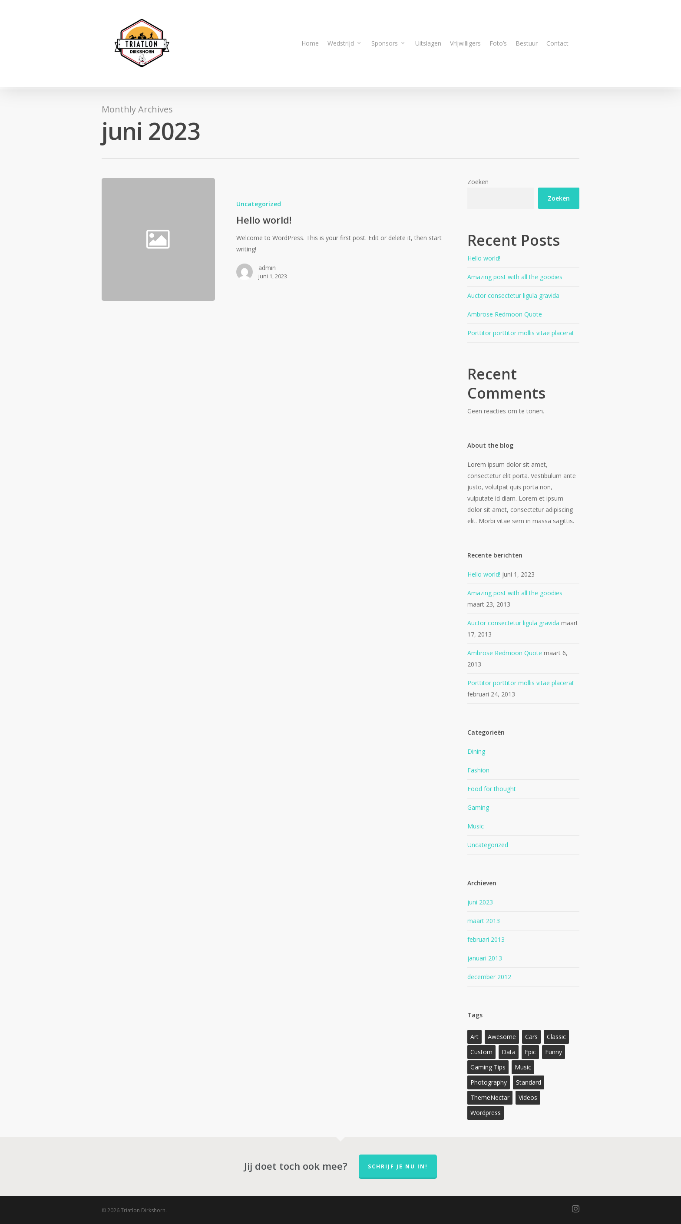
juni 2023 (480, 902)
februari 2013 (486, 939)
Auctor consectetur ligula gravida (513, 295)
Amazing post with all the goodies (514, 277)
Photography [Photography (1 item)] (488, 1082)
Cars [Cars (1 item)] (531, 1037)
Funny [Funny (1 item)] (553, 1052)
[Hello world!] (330, 239)
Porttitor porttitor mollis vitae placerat (520, 333)
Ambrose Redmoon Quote (504, 314)
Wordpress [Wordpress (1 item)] (485, 1113)
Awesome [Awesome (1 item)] (502, 1037)
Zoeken (478, 182)
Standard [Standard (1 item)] (528, 1082)
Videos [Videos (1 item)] (528, 1097)
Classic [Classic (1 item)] (556, 1037)
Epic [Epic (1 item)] (530, 1052)
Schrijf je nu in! (398, 1166)
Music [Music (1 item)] (523, 1067)
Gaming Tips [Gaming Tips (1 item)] (488, 1067)
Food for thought (491, 789)
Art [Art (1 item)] (474, 1037)
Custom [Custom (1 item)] (481, 1052)
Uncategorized (258, 204)
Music (475, 826)
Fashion (478, 770)
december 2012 (489, 977)
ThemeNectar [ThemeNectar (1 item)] (489, 1097)
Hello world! (483, 258)
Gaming (478, 807)
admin (267, 268)
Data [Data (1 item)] (509, 1052)
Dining (476, 751)
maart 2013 (483, 921)
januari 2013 (484, 958)
